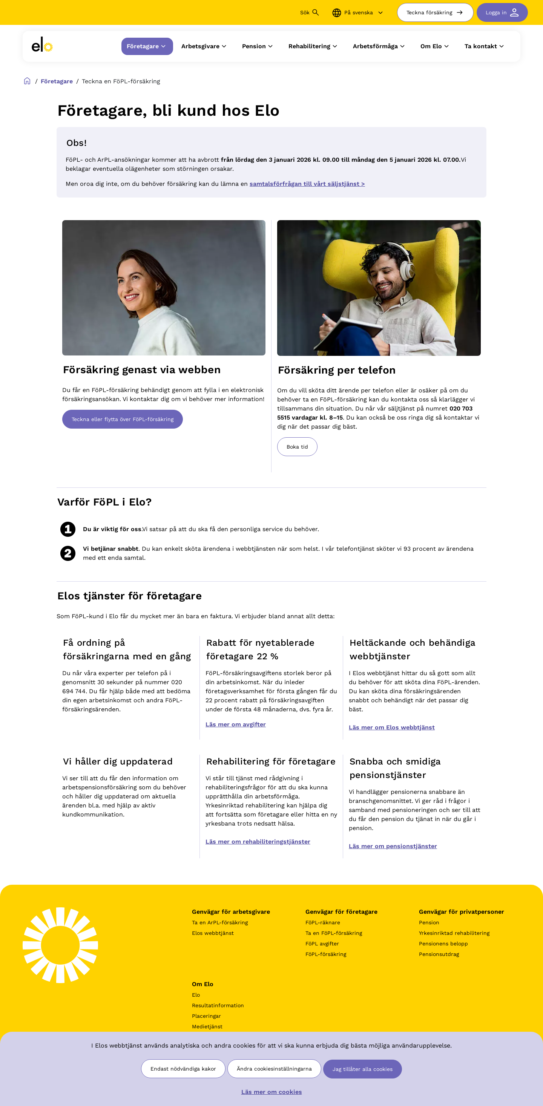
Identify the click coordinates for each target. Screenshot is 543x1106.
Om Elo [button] (435, 46)
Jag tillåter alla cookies (363, 1069)
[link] (42, 46)
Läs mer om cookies (271, 1091)
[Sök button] (315, 12)
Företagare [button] (147, 46)
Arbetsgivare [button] (205, 46)
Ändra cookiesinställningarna (274, 1069)
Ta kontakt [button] (485, 46)
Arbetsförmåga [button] (380, 46)
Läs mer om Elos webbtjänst (392, 727)
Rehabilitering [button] (313, 46)
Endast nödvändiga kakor (183, 1069)
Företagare (57, 81)
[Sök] (263, 12)
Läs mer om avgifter (236, 724)
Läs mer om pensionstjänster (393, 846)
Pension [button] (258, 46)
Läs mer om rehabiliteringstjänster (258, 841)
